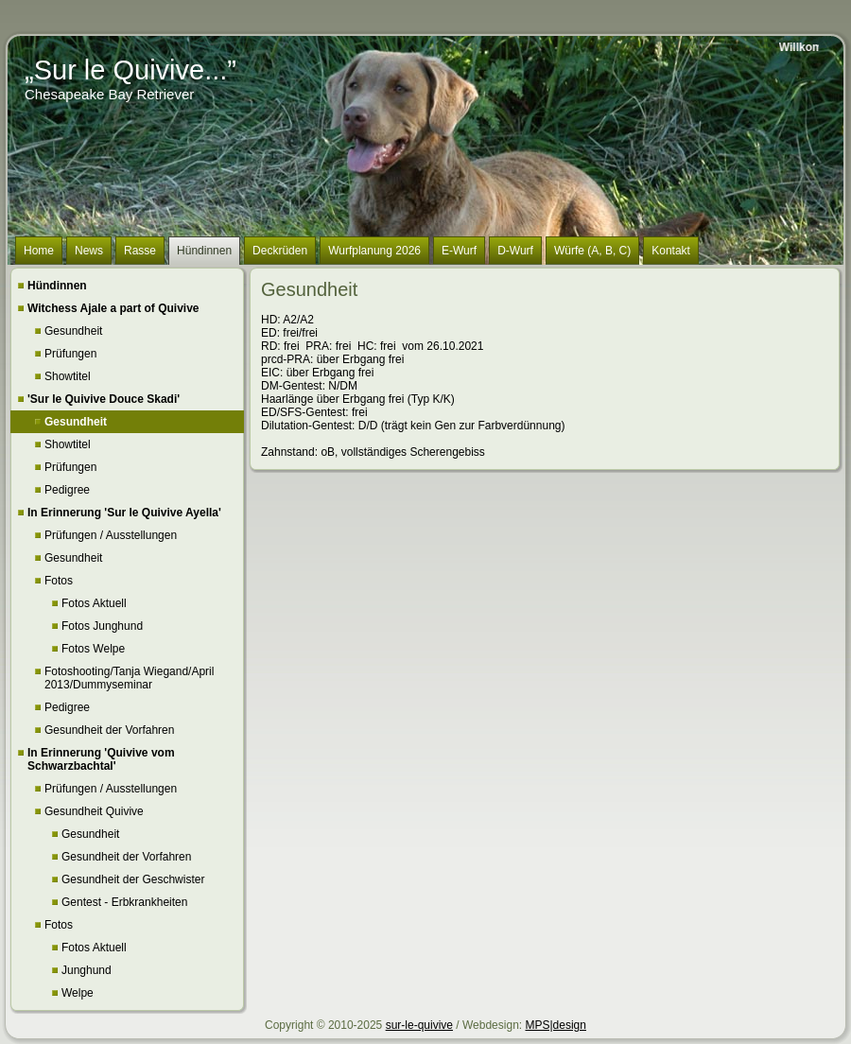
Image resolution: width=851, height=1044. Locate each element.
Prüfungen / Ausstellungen (110, 535)
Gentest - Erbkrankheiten (124, 902)
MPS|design (555, 1025)
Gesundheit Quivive (94, 811)
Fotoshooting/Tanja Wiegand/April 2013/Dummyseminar (129, 678)
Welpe (77, 993)
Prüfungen (70, 353)
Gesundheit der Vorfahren (109, 730)
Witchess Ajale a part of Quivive (113, 308)
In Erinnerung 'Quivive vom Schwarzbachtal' (101, 759)
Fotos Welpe (93, 648)
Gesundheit (73, 331)
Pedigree (67, 489)
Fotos (58, 580)
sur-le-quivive (419, 1025)
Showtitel (67, 376)
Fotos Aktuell (94, 603)
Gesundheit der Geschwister (132, 879)
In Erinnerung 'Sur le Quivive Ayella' (124, 512)
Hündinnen (57, 285)
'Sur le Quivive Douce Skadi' (103, 399)
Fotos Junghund (102, 626)
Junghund (86, 970)
